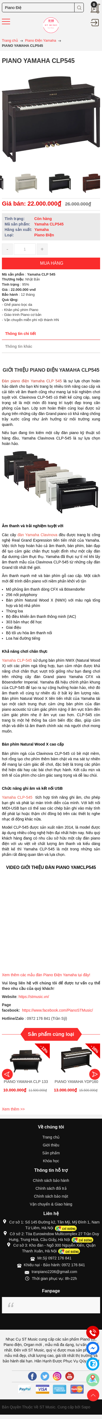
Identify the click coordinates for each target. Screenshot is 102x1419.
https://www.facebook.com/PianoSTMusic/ (57, 1010)
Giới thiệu (51, 1145)
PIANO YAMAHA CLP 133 (26, 1081)
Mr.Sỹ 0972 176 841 (54, 1258)
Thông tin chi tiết (20, 333)
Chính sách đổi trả (50, 1188)
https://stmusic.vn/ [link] (33, 996)
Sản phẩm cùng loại (51, 1034)
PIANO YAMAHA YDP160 (76, 1081)
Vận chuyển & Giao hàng (51, 1204)
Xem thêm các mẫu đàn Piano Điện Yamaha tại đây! (46, 975)
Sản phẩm (51, 1153)
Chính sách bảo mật (51, 1196)
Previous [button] (7, 1074)
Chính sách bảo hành (51, 1180)
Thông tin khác (18, 346)
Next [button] (94, 1074)
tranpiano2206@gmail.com (54, 1272)
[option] (17, 183)
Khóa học (51, 1161)
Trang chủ (51, 1137)
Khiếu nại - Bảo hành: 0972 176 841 (54, 1265)
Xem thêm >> (13, 1109)
